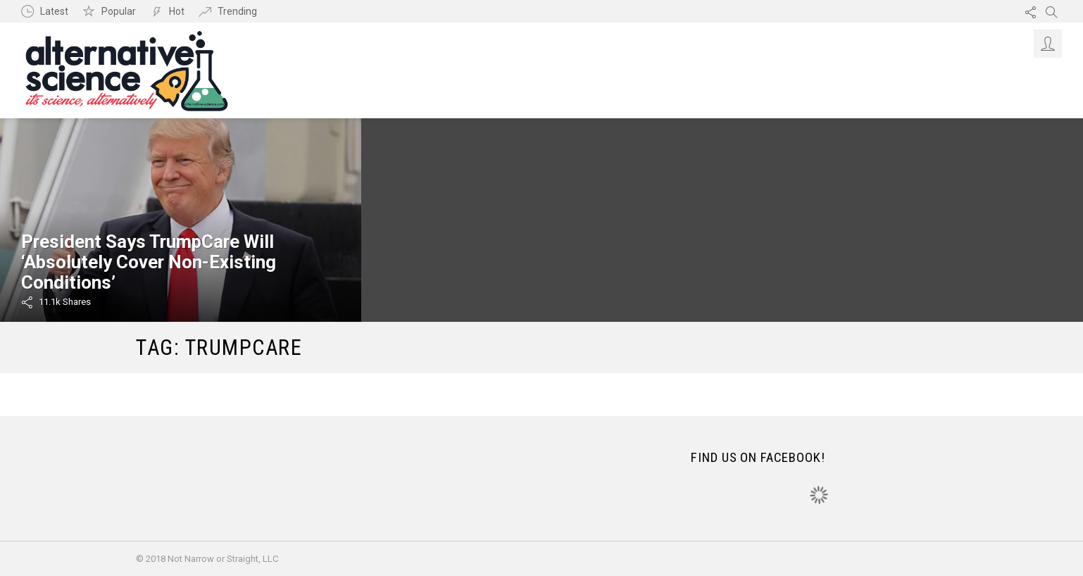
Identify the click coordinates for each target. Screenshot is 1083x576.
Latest (54, 11)
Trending (237, 11)
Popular (118, 11)
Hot (176, 11)
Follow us (1030, 11)
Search (1051, 11)
